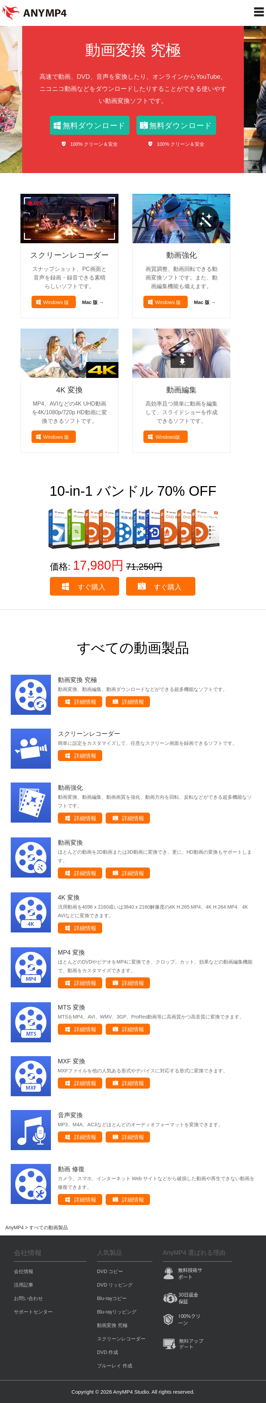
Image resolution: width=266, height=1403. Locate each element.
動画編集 (181, 390)
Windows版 (168, 437)
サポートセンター (33, 1312)
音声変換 (70, 1115)
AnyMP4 (14, 1227)
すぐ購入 (91, 587)
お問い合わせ (28, 1298)
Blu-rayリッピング (116, 1312)
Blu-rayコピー (112, 1298)
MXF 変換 (71, 1061)
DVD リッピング (115, 1285)
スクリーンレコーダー (69, 255)
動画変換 (70, 842)
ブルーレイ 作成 (114, 1365)
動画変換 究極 (133, 49)
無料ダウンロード (94, 125)
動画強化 (181, 255)
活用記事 (23, 1285)
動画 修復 (71, 1169)
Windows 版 (56, 302)
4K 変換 (69, 390)
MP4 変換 (71, 952)
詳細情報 (85, 702)
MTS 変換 (71, 1007)
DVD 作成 (107, 1352)
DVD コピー (110, 1271)
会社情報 (23, 1271)
